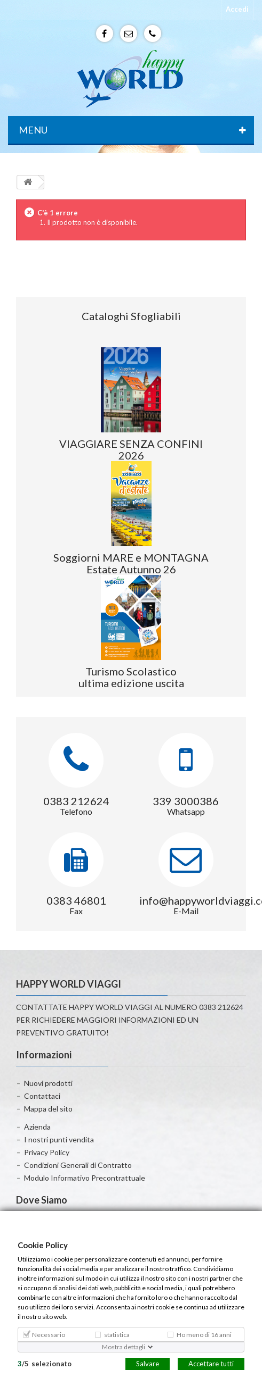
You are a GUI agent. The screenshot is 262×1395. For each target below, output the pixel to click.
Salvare (147, 1363)
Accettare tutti (211, 1363)
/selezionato (45, 1363)
